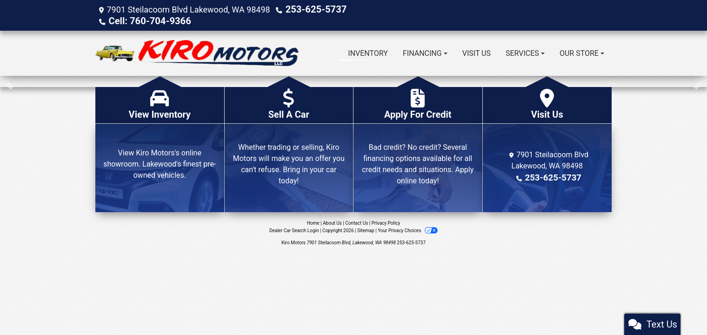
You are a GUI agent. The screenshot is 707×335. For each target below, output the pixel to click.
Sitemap (365, 229)
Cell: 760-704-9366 (145, 20)
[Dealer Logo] (197, 52)
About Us (332, 222)
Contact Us (356, 222)
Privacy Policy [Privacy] (386, 222)
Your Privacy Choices (408, 229)
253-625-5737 (313, 9)
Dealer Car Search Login (294, 229)
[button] (8, 80)
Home (313, 222)
